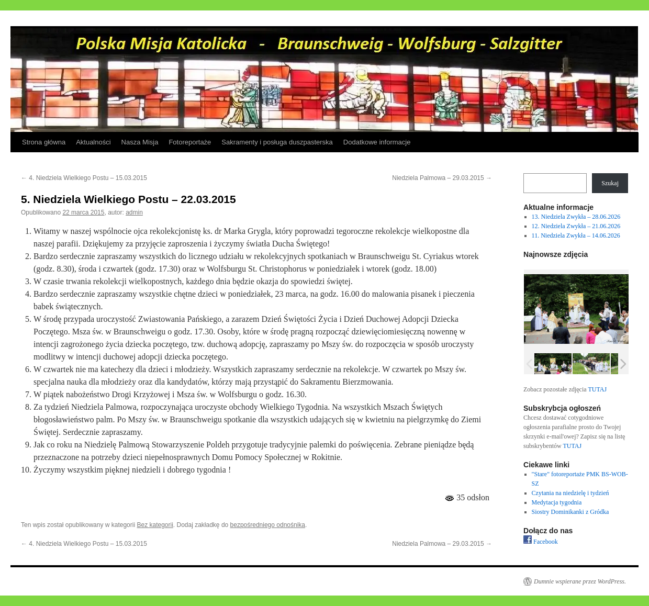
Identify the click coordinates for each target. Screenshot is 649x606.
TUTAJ (597, 389)
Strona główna (43, 142)
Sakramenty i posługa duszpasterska (276, 142)
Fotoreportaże (190, 142)
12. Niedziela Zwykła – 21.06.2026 (576, 226)
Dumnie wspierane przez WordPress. (580, 581)
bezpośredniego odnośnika (267, 525)
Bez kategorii (155, 525)
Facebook (540, 541)
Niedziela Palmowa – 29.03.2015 (442, 178)
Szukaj (610, 183)
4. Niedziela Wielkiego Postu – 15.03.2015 (84, 178)
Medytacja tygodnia (557, 502)
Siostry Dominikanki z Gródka (570, 511)
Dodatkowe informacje (377, 142)
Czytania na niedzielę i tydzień (570, 493)
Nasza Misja (140, 142)
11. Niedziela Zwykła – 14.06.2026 (576, 235)
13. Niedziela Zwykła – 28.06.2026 (576, 216)
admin (134, 212)
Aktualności (93, 142)
